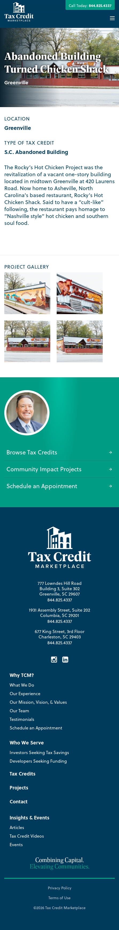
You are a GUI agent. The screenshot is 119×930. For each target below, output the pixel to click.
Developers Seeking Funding (38, 761)
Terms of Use (59, 898)
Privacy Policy (59, 888)
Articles (17, 827)
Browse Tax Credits (59, 452)
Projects (19, 787)
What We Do (22, 685)
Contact (19, 801)
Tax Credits (23, 773)
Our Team (19, 711)
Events (16, 844)
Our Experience (25, 693)
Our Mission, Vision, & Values (38, 702)
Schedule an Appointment (59, 486)
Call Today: (90, 5)
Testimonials (22, 719)
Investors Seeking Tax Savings (39, 752)
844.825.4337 (59, 600)
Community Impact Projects (59, 469)
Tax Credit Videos (27, 836)
